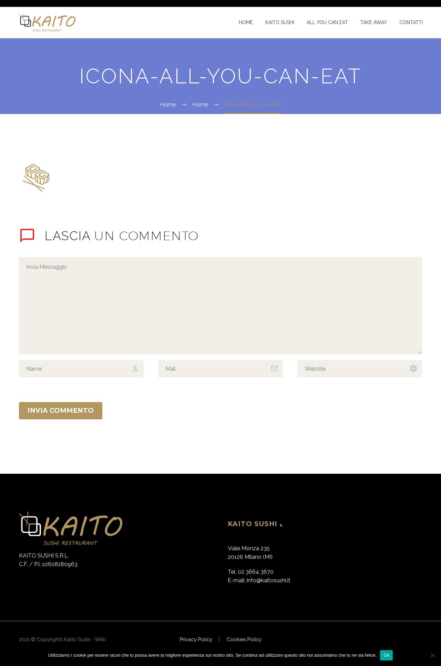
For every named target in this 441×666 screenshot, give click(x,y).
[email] (220, 368)
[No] (432, 655)
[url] (359, 368)
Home (246, 22)
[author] (81, 368)
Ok (386, 655)
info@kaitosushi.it (268, 580)
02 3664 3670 (256, 571)
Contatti (411, 22)
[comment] (220, 305)
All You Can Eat (327, 22)
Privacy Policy (196, 639)
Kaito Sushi (279, 22)
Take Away (373, 22)
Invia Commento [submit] (61, 410)
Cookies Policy (244, 639)
